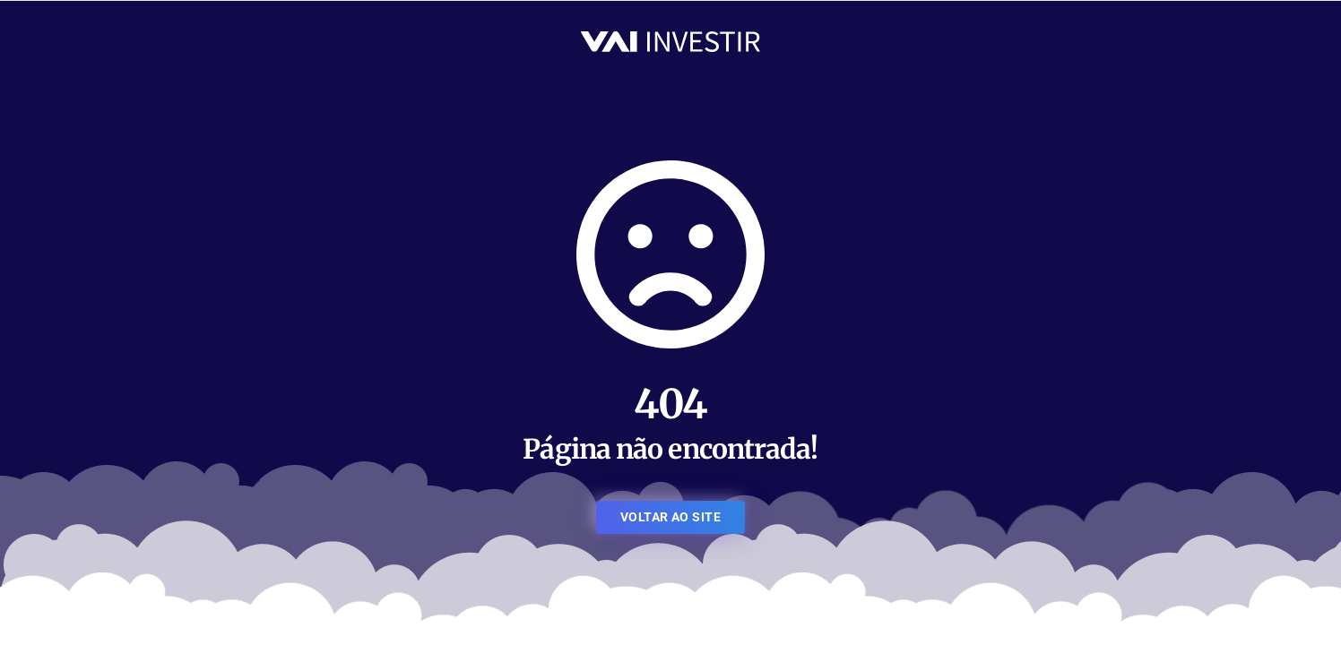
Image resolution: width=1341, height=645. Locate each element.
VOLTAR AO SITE (670, 517)
